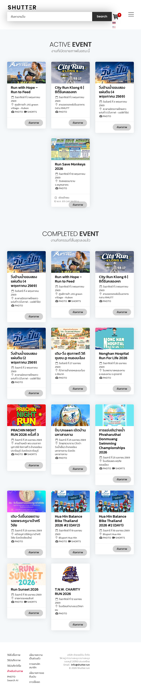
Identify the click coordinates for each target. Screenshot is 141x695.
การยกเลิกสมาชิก (34, 665)
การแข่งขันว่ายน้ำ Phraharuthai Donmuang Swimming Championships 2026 (112, 441)
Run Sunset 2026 (25, 589)
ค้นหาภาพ (34, 123)
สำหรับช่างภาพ (15, 671)
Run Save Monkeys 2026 (70, 166)
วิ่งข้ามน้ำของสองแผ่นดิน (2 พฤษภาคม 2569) (24, 358)
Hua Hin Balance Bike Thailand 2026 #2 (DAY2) (68, 521)
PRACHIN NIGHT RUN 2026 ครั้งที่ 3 (25, 432)
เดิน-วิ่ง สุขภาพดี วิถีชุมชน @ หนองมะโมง (70, 356)
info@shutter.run (80, 665)
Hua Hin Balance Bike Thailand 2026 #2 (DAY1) (112, 521)
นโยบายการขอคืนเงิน (36, 674)
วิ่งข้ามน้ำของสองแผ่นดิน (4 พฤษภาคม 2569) (112, 92)
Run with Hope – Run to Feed (24, 90)
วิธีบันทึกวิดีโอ (14, 666)
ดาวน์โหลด (34, 682)
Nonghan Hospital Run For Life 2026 (114, 356)
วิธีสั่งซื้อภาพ (13, 655)
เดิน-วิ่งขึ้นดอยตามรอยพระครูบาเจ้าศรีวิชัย (25, 521)
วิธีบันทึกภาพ (14, 660)
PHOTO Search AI (12, 678)
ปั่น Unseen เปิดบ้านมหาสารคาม (70, 432)
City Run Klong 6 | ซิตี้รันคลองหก (69, 90)
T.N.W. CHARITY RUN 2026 (67, 591)
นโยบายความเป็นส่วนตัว (36, 656)
